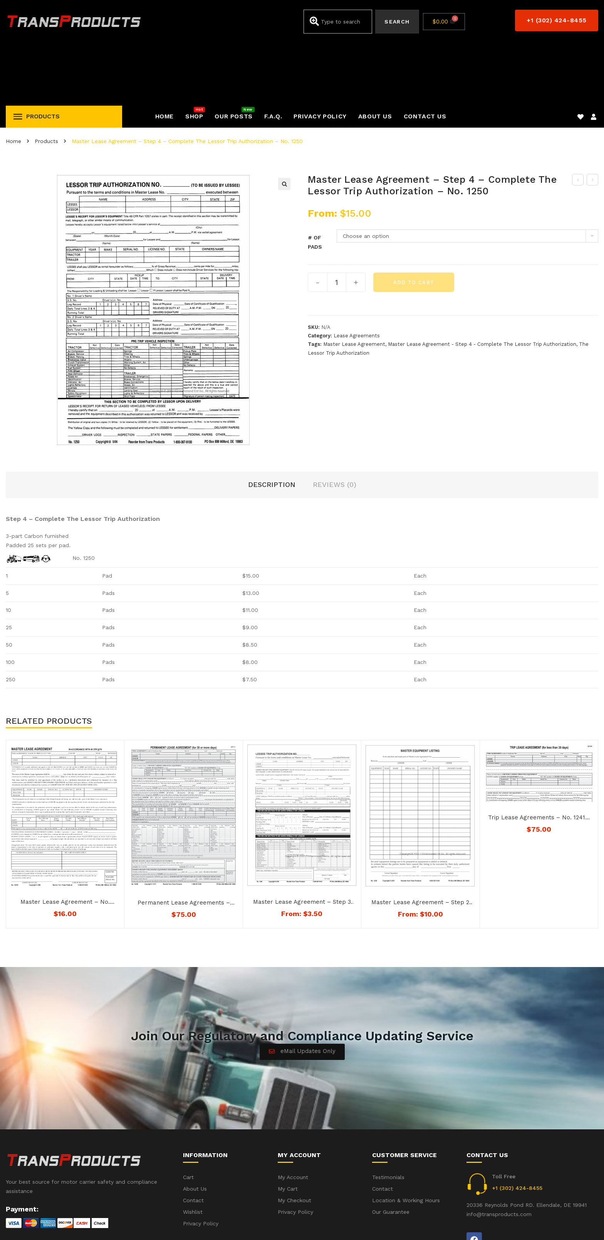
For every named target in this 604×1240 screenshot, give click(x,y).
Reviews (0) (334, 420)
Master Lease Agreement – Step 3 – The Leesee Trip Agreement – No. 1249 (302, 837)
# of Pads (315, 177)
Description (271, 420)
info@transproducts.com (499, 1149)
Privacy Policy (580, 1224)
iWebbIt (64, 1224)
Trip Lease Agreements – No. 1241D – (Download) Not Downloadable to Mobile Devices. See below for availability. (538, 753)
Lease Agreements (357, 271)
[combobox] (338, 22)
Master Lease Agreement (354, 279)
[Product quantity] (336, 217)
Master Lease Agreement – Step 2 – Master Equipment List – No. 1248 (420, 838)
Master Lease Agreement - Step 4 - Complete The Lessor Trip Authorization (482, 279)
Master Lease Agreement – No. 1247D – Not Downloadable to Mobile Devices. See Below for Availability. (65, 837)
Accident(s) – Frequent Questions (506, 1224)
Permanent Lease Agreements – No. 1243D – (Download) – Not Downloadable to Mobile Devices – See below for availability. (183, 838)
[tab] (271, 420)
